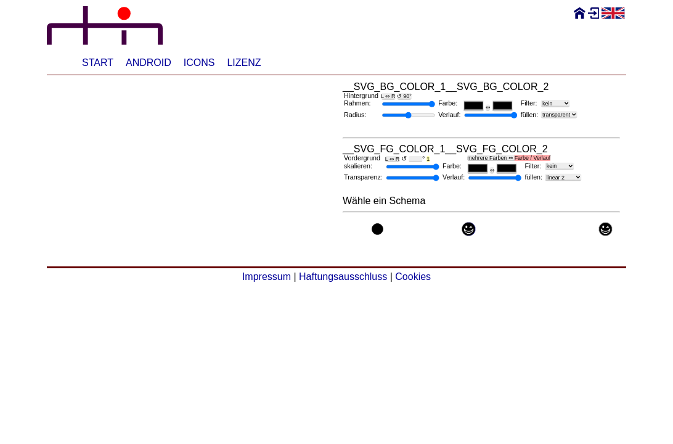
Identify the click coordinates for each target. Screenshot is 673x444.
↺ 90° (404, 96)
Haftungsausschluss (343, 276)
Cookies (413, 276)
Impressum (266, 276)
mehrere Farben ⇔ (508, 158)
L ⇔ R (388, 96)
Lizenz (244, 62)
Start (97, 62)
